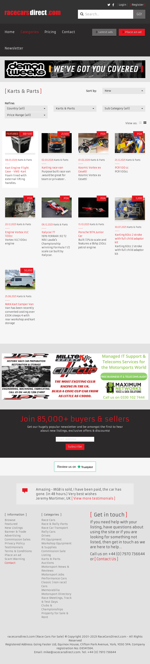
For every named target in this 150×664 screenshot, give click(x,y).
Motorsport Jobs (52, 574)
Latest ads (104, 32)
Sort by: (91, 91)
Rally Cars (48, 531)
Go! (139, 14)
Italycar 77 (48, 232)
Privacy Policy (15, 543)
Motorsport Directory (56, 594)
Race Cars (48, 520)
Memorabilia (50, 590)
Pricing (50, 32)
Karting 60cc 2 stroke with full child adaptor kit (129, 238)
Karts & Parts (50, 559)
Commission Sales (17, 539)
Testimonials (14, 547)
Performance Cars (54, 578)
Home (10, 32)
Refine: (10, 103)
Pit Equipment (51, 539)
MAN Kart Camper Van (19, 304)
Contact (68, 32)
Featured (11, 524)
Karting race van (52, 167)
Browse (10, 520)
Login (122, 4)
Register (138, 4)
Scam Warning (15, 559)
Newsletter (14, 48)
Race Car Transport (54, 528)
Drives (45, 535)
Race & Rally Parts (54, 524)
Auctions (47, 563)
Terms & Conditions (18, 551)
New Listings (14, 528)
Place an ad (131, 32)
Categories (30, 32)
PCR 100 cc (122, 167)
